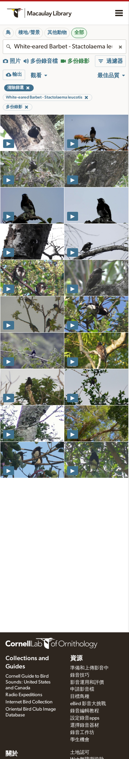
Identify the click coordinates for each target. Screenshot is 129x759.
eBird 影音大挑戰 (88, 703)
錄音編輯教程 (84, 711)
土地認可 (79, 752)
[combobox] (64, 47)
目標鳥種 (79, 696)
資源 (76, 658)
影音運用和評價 (87, 682)
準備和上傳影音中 (89, 668)
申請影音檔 (82, 689)
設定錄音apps (84, 718)
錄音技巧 (79, 675)
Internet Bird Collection (29, 702)
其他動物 (57, 32)
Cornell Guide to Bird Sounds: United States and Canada (28, 682)
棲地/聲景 (29, 32)
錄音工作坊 (82, 732)
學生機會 (79, 739)
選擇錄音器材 (84, 725)
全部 (79, 32)
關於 (12, 754)
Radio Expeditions (24, 694)
